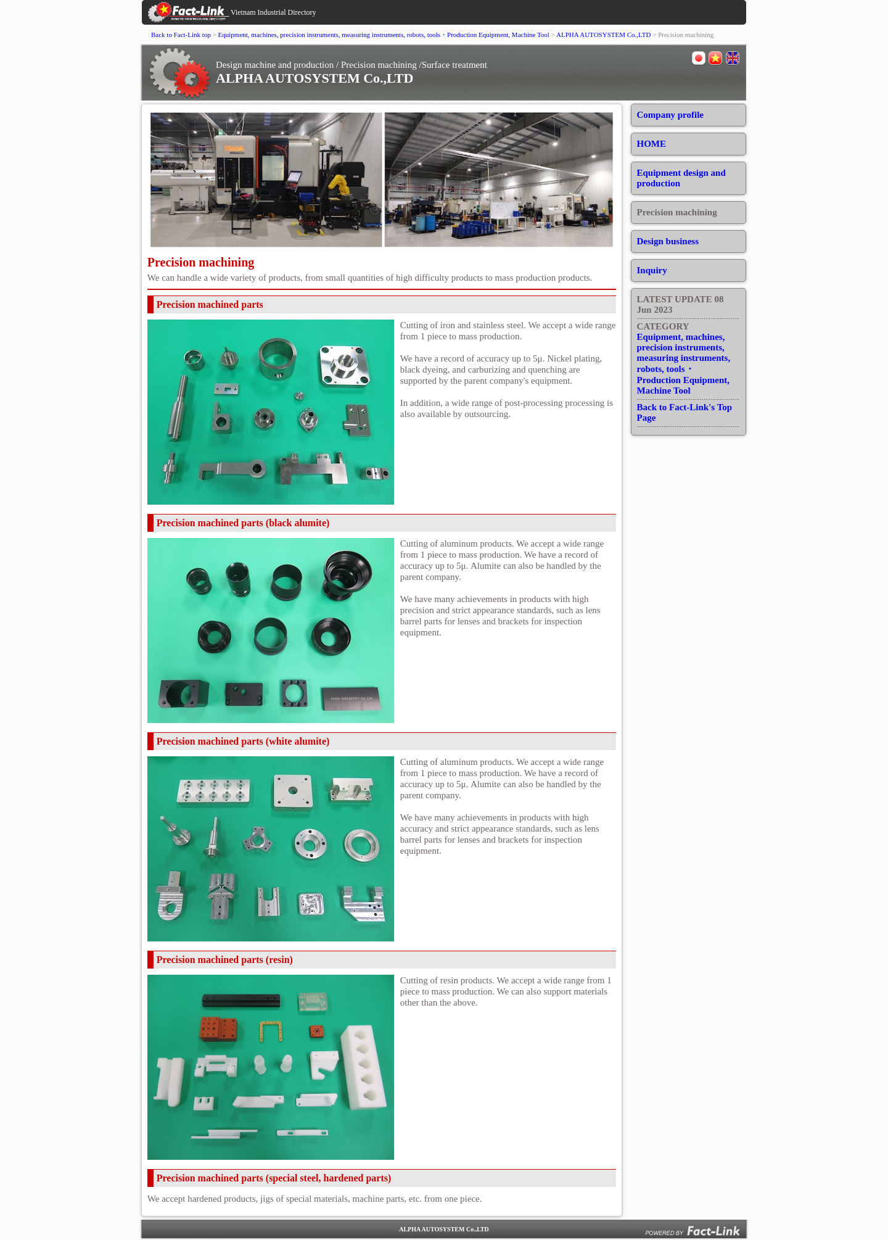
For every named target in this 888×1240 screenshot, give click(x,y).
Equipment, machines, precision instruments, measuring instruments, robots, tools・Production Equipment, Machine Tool (383, 34)
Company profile (670, 115)
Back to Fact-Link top (181, 34)
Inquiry (652, 270)
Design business (668, 241)
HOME (652, 144)
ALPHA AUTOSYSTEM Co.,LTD (603, 34)
